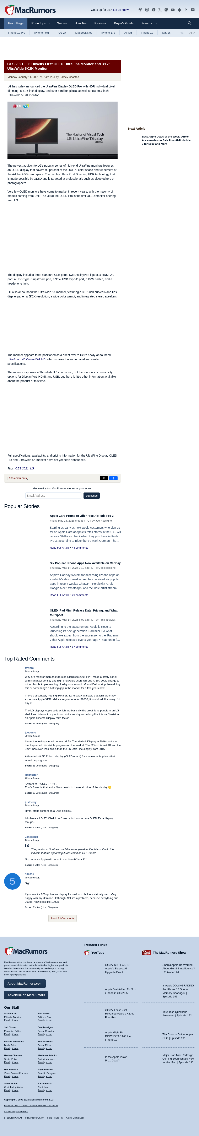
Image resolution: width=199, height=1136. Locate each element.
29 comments (80, 599)
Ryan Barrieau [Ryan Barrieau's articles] (46, 1067)
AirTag (128, 32)
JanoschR (31, 836)
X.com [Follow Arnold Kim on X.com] (15, 1018)
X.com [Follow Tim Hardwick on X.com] (49, 1046)
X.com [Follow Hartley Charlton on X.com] (15, 1060)
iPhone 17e (108, 32)
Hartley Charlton (69, 77)
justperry (31, 802)
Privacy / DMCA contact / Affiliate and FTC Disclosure (31, 1105)
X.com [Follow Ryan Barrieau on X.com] (49, 1074)
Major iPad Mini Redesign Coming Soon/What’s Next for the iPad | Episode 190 (178, 1056)
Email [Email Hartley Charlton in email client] (7, 1060)
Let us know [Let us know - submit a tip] (121, 9)
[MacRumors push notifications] (179, 10)
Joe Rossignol (103, 525)
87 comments (80, 646)
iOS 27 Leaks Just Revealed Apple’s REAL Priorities (119, 1011)
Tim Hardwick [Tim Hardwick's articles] (45, 1039)
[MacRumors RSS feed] (186, 10)
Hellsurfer (31, 774)
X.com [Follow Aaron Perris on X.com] (49, 1088)
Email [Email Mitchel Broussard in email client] (7, 1046)
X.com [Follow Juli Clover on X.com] (15, 1032)
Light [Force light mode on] (74, 1117)
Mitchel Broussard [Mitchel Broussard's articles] (14, 1039)
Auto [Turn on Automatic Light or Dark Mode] (68, 1117)
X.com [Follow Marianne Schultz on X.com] (49, 1060)
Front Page (15, 23)
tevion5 (29, 667)
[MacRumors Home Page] (30, 10)
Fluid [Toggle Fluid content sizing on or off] (49, 1117)
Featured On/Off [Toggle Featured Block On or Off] (13, 1117)
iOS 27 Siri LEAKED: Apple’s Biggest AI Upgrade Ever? (117, 966)
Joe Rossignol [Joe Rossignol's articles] (46, 1025)
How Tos (80, 23)
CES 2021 (22, 468)
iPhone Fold (41, 32)
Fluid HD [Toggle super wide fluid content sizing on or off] (58, 1117)
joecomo (30, 732)
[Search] (191, 23)
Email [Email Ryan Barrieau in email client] (41, 1074)
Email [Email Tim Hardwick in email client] (41, 1046)
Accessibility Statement (16, 1111)
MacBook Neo (83, 32)
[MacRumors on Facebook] (154, 10)
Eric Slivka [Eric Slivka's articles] (44, 1011)
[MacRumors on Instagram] (147, 10)
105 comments (18, 478)
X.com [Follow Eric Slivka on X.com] (49, 1018)
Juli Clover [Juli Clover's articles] (10, 1025)
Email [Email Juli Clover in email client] (7, 1032)
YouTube (97, 950)
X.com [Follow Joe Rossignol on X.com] (49, 1032)
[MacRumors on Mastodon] (166, 10)
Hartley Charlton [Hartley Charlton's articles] (13, 1053)
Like (45, 723)
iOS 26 (166, 32)
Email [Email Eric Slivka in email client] (41, 1018)
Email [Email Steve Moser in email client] (7, 1088)
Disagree (53, 723)
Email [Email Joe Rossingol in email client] (41, 1032)
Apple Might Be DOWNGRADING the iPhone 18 (118, 1034)
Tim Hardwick (107, 619)
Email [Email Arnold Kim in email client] (7, 1018)
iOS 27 (62, 32)
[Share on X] (104, 478)
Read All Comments (63, 918)
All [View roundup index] (192, 32)
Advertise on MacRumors (26, 993)
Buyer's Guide (124, 23)
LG (32, 468)
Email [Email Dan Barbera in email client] (7, 1074)
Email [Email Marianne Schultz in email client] (41, 1060)
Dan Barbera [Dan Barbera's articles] (11, 1067)
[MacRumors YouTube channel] (173, 10)
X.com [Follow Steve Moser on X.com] (15, 1088)
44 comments (80, 552)
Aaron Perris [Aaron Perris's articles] (45, 1081)
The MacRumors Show (169, 950)
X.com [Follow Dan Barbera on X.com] (15, 1074)
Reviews (100, 23)
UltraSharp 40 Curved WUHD (26, 359)
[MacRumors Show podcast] (140, 10)
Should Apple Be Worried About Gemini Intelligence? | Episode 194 (178, 966)
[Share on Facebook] (113, 478)
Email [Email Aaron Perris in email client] (41, 1088)
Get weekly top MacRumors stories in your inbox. (62, 488)
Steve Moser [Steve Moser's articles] (11, 1081)
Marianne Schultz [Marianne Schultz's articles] (47, 1053)
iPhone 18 (147, 32)
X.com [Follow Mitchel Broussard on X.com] (15, 1046)
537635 (29, 874)
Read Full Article (60, 552)
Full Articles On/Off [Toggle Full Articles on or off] (34, 1117)
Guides (62, 23)
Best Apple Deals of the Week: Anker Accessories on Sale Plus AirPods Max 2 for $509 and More (167, 140)
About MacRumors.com (24, 981)
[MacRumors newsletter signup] (193, 10)
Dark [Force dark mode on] (81, 1117)
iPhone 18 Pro (16, 32)
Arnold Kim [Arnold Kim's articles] (10, 1011)
